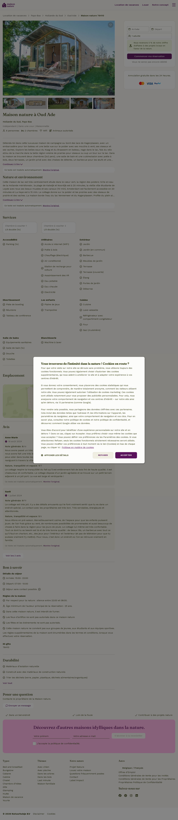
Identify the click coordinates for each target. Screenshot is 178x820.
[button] (54, 455)
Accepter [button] (126, 455)
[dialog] (89, 410)
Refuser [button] (103, 455)
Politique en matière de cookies (78, 447)
